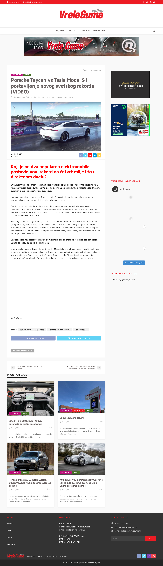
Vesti (70, 31)
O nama (31, 556)
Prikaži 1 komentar (22, 351)
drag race (41, 97)
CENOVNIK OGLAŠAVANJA (71, 536)
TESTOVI (83, 31)
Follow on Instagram (134, 263)
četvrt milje (32, 97)
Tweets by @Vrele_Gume (123, 279)
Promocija (78, 410)
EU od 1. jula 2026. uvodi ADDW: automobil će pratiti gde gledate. (25, 422)
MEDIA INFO (65, 539)
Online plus (99, 31)
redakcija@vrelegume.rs (75, 530)
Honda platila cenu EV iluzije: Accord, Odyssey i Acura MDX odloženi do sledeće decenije (30, 482)
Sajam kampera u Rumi (72, 418)
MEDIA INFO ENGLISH (69, 542)
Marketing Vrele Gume (47, 556)
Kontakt (63, 556)
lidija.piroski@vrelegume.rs (78, 527)
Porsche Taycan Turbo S (54, 97)
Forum (9, 538)
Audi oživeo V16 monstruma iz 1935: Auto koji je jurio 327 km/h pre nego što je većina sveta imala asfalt (81, 482)
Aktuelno (16, 75)
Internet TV (11, 545)
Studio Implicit (94, 563)
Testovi (9, 524)
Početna (59, 31)
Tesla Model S (68, 97)
